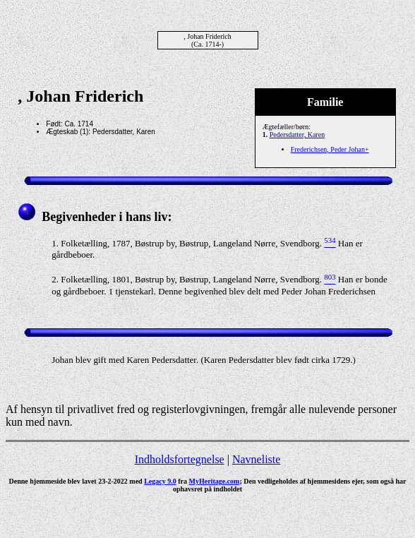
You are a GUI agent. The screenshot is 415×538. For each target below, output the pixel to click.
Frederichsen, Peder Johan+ (330, 149)
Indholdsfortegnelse (179, 459)
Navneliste (256, 459)
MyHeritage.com (214, 481)
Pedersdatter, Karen (297, 134)
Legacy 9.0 (160, 481)
